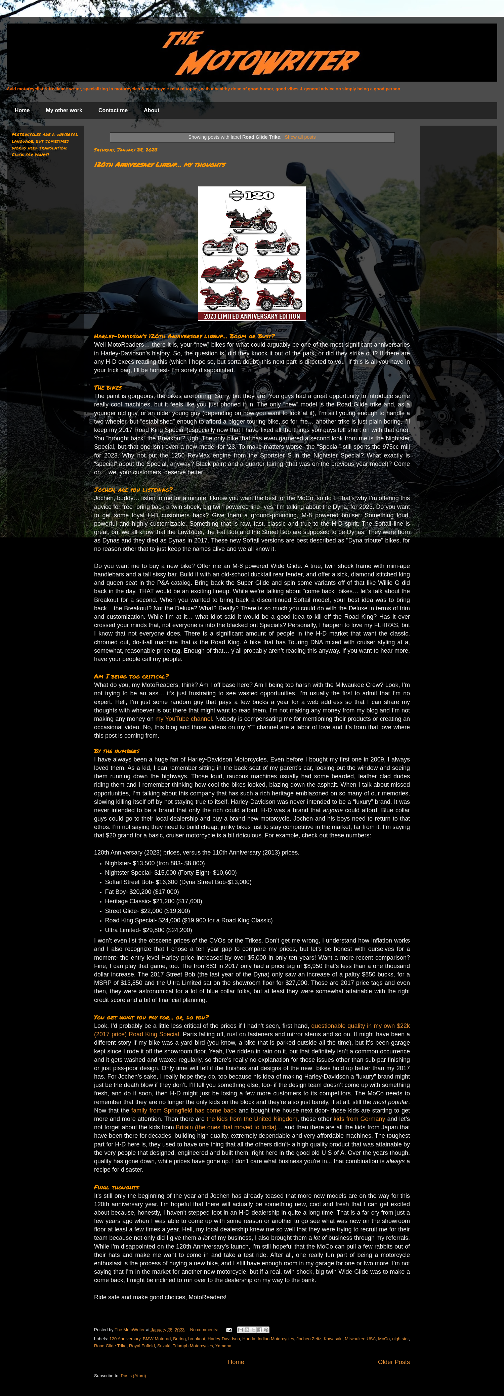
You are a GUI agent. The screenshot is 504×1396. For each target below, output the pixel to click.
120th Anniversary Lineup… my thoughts (159, 164)
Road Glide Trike (110, 1345)
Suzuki (163, 1345)
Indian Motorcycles (276, 1338)
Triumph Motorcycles (193, 1345)
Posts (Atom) (133, 1375)
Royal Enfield (142, 1345)
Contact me (113, 110)
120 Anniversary (125, 1338)
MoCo (384, 1338)
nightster (400, 1338)
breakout (196, 1338)
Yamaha (223, 1345)
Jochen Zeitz (309, 1338)
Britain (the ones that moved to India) (226, 1127)
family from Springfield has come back (184, 1110)
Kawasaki (333, 1338)
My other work (64, 110)
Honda (248, 1338)
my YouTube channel (184, 718)
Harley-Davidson (224, 1338)
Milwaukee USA (360, 1338)
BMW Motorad (157, 1338)
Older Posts (394, 1362)
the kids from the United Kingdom (252, 1119)
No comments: (204, 1329)
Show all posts (300, 137)
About (151, 110)
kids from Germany (359, 1119)
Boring (179, 1338)
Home (22, 110)
